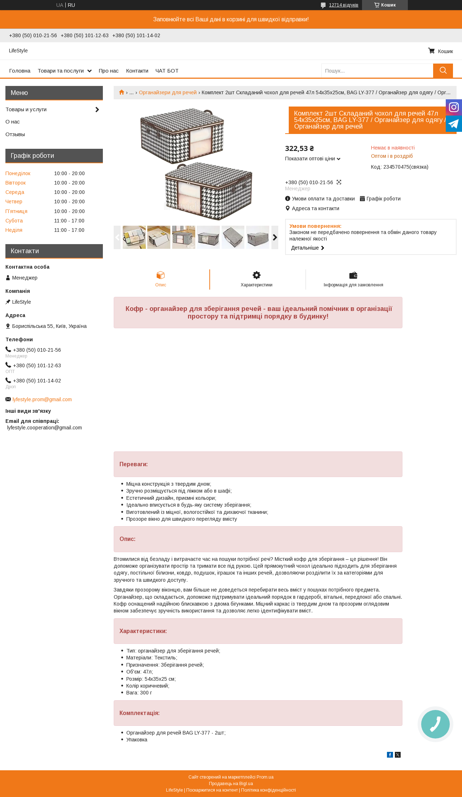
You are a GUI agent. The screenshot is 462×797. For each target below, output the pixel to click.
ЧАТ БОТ (167, 71)
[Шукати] (443, 71)
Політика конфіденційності (268, 790)
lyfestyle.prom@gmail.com (42, 399)
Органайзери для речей (168, 92)
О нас (12, 121)
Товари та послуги (61, 71)
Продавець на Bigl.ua (231, 783)
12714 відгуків (343, 5)
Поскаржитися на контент (212, 790)
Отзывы (15, 134)
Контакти (137, 71)
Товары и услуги (26, 109)
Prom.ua (265, 777)
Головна (19, 71)
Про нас (109, 71)
